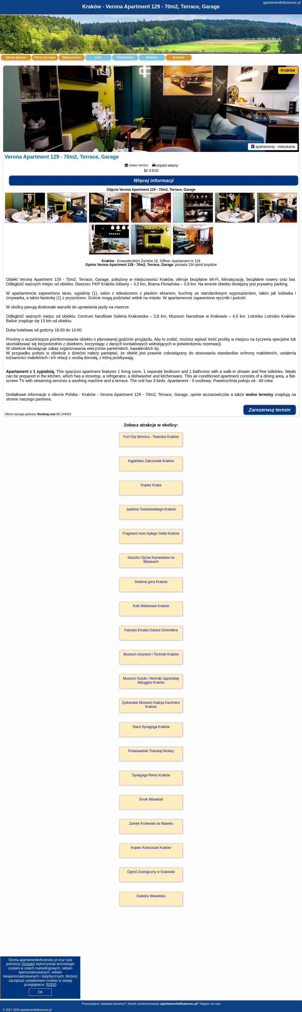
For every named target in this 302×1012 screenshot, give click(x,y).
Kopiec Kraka (151, 485)
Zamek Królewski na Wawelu (151, 824)
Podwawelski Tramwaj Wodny (151, 751)
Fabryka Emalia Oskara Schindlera (150, 630)
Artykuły (178, 57)
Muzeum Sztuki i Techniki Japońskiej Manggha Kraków (151, 680)
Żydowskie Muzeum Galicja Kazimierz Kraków (151, 705)
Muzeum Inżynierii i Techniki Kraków (151, 654)
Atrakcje (151, 57)
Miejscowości (71, 57)
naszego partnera (35, 399)
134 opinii (195, 265)
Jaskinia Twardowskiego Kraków (151, 509)
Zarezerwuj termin (270, 410)
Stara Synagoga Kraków (150, 727)
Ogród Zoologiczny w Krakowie (151, 872)
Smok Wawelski (151, 799)
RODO (51, 985)
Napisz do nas (210, 1003)
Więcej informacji (153, 180)
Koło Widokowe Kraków (151, 606)
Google (28, 964)
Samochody (125, 57)
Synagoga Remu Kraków (151, 775)
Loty (98, 57)
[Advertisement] (151, 959)
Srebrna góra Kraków (151, 582)
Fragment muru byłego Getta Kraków (151, 533)
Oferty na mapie (45, 57)
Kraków (287, 70)
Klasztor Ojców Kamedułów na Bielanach (151, 560)
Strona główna (16, 57)
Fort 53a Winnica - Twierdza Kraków (151, 437)
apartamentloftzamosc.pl (282, 3)
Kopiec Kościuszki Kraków (151, 848)
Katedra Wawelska (151, 896)
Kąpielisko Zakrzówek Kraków (151, 461)
